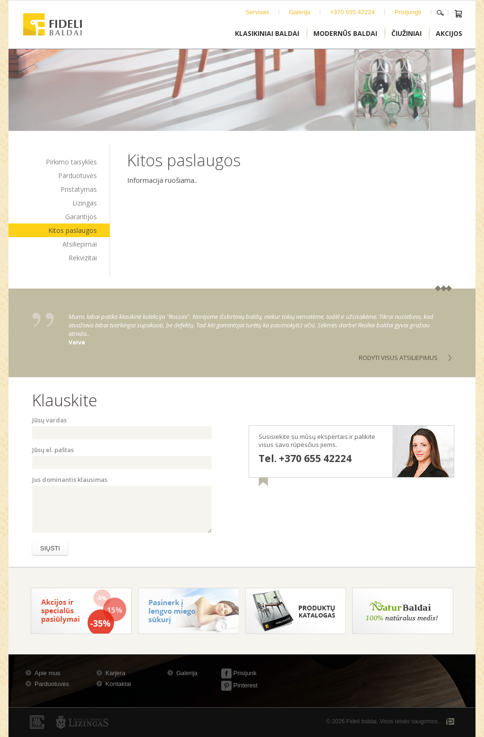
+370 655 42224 (352, 12)
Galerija (299, 12)
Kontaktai (118, 683)
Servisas (257, 12)
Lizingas (84, 202)
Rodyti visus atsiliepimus (398, 357)
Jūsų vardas (49, 420)
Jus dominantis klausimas (69, 479)
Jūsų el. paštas (53, 450)
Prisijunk (239, 673)
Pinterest (239, 685)
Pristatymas (78, 189)
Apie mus (47, 673)
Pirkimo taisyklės (71, 161)
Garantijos (81, 216)
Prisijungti (408, 12)
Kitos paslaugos (72, 230)
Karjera (115, 673)
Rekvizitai (83, 257)
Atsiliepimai (79, 244)
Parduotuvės (77, 175)
